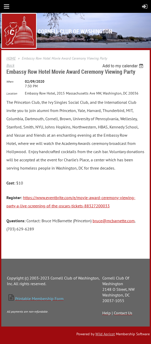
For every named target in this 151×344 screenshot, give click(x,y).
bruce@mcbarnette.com (114, 220)
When (9, 81)
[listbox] (123, 66)
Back (10, 65)
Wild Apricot (105, 334)
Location (11, 93)
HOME (11, 58)
